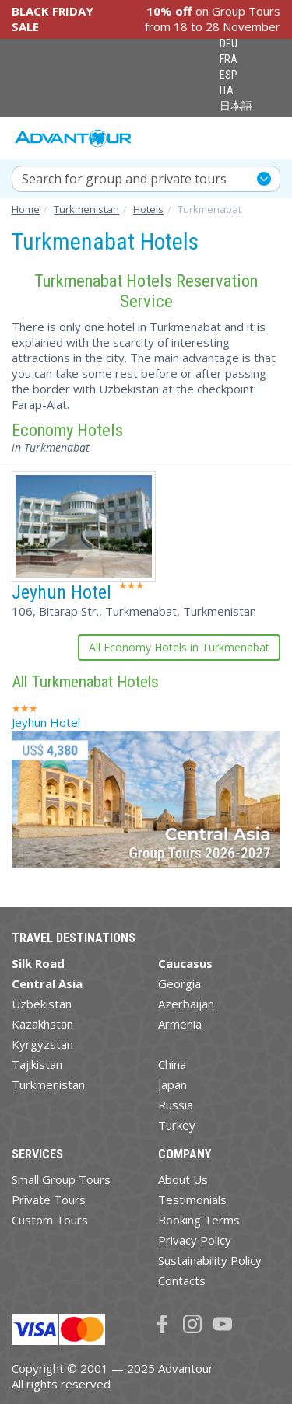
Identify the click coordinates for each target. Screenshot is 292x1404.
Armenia (180, 1024)
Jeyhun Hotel (61, 592)
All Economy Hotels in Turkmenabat (179, 647)
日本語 (236, 106)
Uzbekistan (42, 1003)
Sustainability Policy (210, 1260)
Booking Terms (199, 1220)
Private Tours (49, 1199)
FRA (228, 59)
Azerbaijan (186, 1003)
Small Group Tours (61, 1179)
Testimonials (192, 1199)
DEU (228, 43)
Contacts (182, 1280)
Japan (172, 1084)
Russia (175, 1104)
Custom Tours (50, 1220)
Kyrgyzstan (42, 1044)
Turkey (176, 1125)
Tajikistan (37, 1064)
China (172, 1064)
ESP (228, 74)
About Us (183, 1179)
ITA (227, 90)
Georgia (179, 983)
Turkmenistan (48, 1084)
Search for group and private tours (124, 178)
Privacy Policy (194, 1240)
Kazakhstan (42, 1024)
